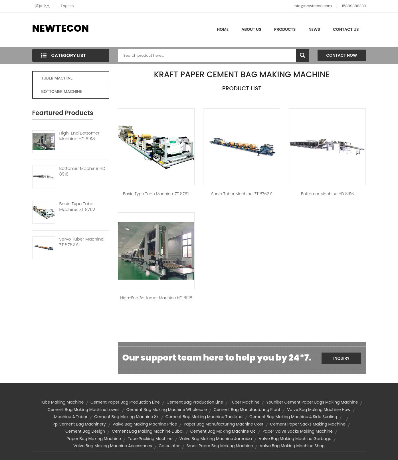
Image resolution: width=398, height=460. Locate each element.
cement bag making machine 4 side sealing (293, 417)
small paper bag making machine (219, 446)
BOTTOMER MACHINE (61, 91)
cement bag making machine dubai (147, 431)
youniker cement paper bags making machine (312, 402)
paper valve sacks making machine (297, 431)
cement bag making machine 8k (126, 417)
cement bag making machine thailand (204, 417)
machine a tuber (71, 417)
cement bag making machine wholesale (166, 409)
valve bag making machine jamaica (215, 438)
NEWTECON (60, 28)
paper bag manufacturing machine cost (223, 424)
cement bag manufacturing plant (247, 409)
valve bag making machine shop (292, 446)
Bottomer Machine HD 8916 (82, 171)
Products (285, 29)
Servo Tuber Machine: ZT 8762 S (81, 242)
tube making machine (62, 402)
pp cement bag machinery (79, 424)
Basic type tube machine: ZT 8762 (156, 194)
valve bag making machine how (318, 409)
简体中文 (42, 6)
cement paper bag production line (125, 402)
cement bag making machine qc (223, 431)
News (314, 29)
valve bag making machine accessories (112, 446)
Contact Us (346, 29)
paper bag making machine (94, 438)
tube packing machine (150, 438)
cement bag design (85, 431)
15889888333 (354, 6)
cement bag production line (195, 402)
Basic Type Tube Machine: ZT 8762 (77, 206)
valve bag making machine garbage (295, 438)
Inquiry (341, 358)
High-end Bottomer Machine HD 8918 (79, 136)
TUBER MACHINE (57, 78)
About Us (251, 29)
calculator (169, 446)
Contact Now (341, 55)
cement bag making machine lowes (84, 409)
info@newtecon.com (313, 6)
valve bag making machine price (144, 424)
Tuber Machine (245, 402)
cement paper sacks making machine (308, 424)
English (67, 6)
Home (223, 29)
